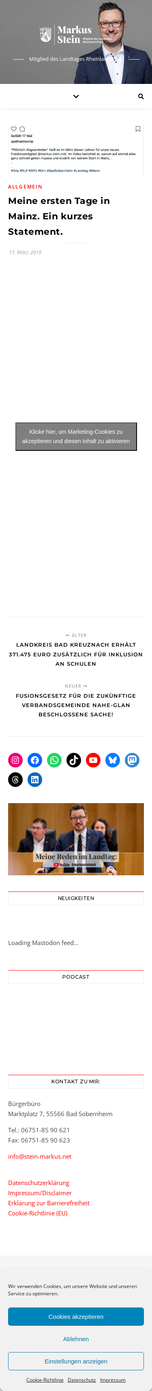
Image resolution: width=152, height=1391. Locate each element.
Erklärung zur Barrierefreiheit (49, 1203)
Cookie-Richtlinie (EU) (37, 1213)
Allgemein (25, 186)
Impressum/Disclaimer (40, 1193)
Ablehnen (76, 1338)
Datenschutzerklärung (38, 1183)
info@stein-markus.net (39, 1156)
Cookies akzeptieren (76, 1316)
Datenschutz (82, 1379)
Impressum (113, 1379)
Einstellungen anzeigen (76, 1361)
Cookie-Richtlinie (45, 1379)
